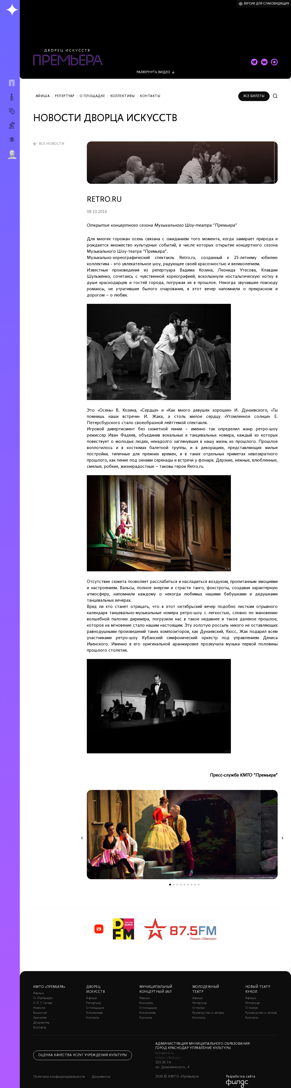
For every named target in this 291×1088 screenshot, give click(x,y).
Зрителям (40, 1012)
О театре (198, 1003)
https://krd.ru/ (167, 1053)
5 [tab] (184, 879)
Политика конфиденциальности (59, 1071)
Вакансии (40, 1007)
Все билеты (254, 91)
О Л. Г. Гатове (42, 998)
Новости (39, 1003)
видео (153, 67)
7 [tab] (191, 879)
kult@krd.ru (164, 1048)
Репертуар (64, 91)
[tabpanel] (182, 829)
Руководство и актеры (208, 1007)
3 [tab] (177, 879)
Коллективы (122, 91)
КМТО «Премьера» (49, 982)
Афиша (43, 91)
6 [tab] (188, 879)
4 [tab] (181, 879)
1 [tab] (170, 879)
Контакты (150, 91)
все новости (51, 139)
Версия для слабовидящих (266, 3)
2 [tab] (174, 879)
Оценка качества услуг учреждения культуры (82, 1050)
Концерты (146, 998)
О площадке (92, 91)
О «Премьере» (43, 993)
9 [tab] (198, 879)
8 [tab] (195, 879)
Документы (41, 1017)
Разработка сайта (240, 1071)
